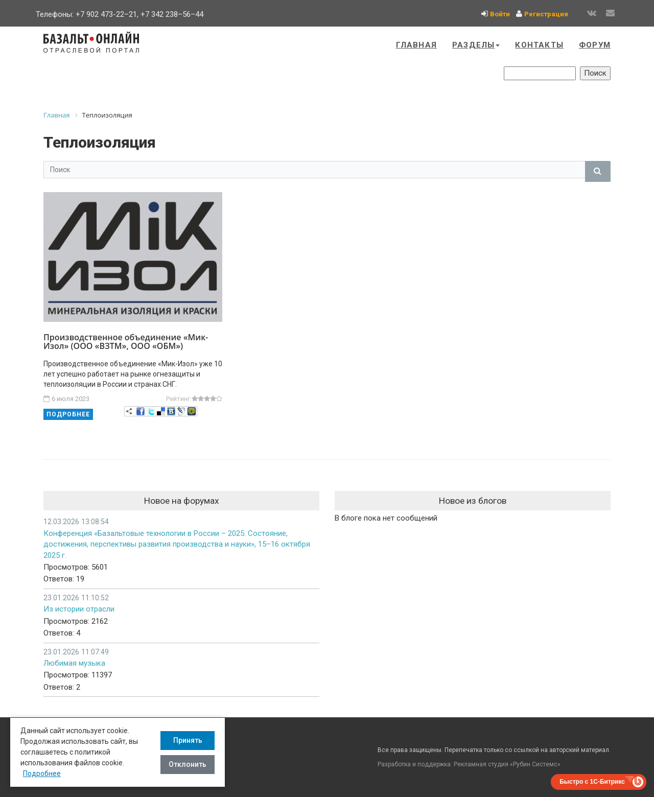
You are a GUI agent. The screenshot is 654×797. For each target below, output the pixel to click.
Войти (500, 14)
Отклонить (187, 764)
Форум (595, 45)
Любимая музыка (74, 663)
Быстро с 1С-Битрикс (592, 781)
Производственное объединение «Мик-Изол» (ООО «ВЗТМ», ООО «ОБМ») (125, 342)
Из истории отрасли (78, 609)
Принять (187, 740)
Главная (416, 45)
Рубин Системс (535, 764)
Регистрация (546, 14)
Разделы (476, 45)
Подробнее (68, 414)
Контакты (539, 45)
